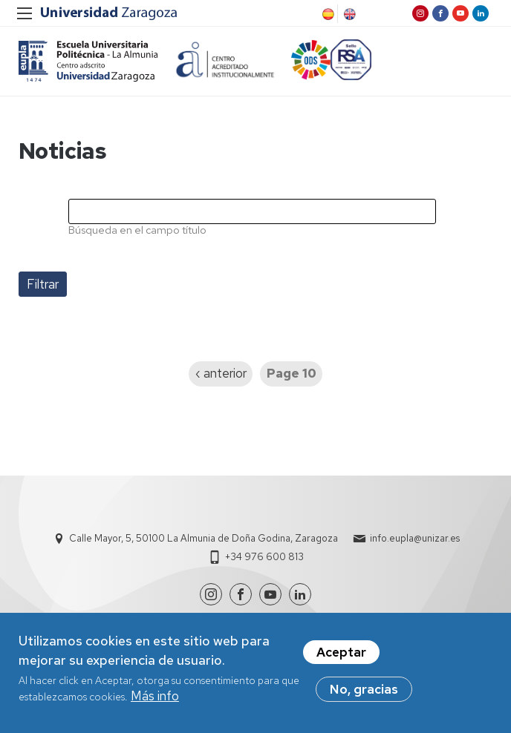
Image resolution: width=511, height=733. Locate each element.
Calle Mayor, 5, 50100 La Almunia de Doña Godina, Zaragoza (203, 539)
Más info (155, 696)
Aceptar (341, 652)
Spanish (326, 14)
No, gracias (364, 689)
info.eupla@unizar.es (415, 539)
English (348, 14)
